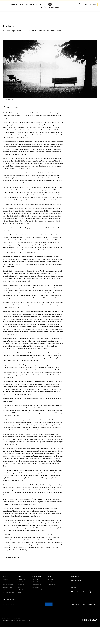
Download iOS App (38, 590)
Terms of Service (6, 618)
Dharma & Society (7, 587)
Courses (14, 4)
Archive (5, 576)
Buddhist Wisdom (7, 584)
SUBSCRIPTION (36, 576)
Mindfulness (6, 582)
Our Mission (30, 4)
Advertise (50, 582)
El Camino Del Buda (8, 592)
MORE (19, 576)
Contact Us (75, 576)
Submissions (51, 584)
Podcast (4, 590)
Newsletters (21, 584)
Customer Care (36, 584)
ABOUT (49, 576)
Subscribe (92, 604)
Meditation (5, 579)
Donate (38, 4)
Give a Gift (35, 582)
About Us (50, 579)
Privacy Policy (17, 618)
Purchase (35, 579)
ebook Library (21, 579)
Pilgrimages (21, 592)
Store (21, 4)
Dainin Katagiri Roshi (10, 34)
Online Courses (22, 590)
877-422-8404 (74, 583)
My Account (35, 587)
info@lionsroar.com (76, 580)
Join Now (93, 4)
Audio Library (21, 582)
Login (85, 4)
